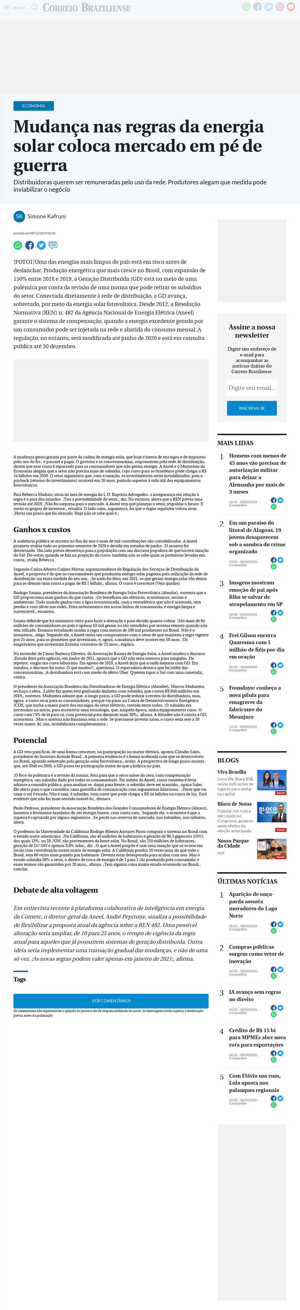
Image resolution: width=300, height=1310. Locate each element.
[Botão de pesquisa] (33, 7)
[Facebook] (257, 10)
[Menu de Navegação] (16, 7)
